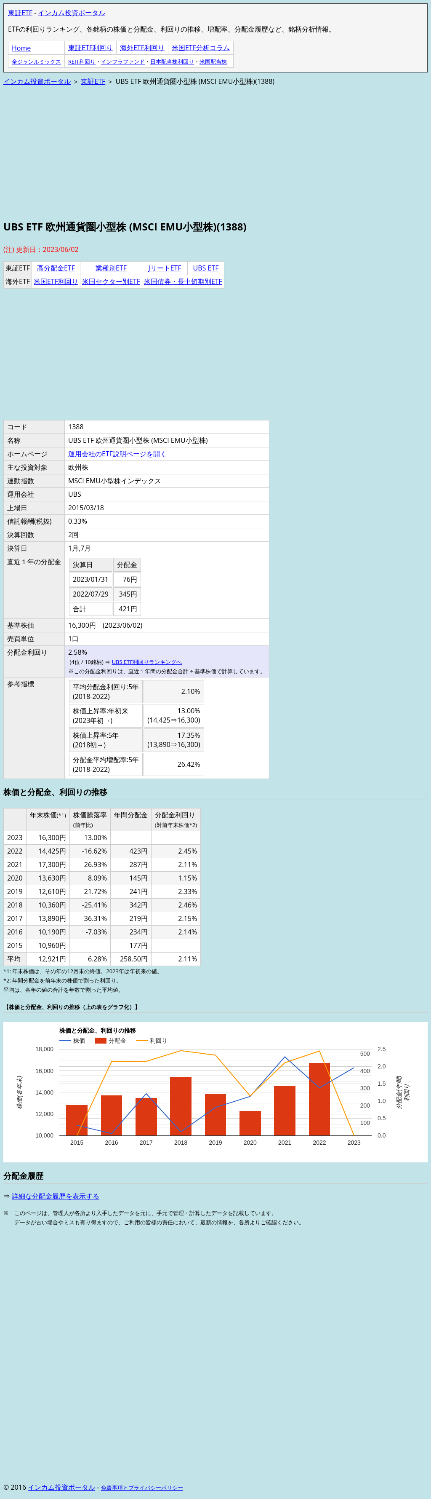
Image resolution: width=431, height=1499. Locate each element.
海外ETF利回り (142, 47)
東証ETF (20, 12)
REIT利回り (82, 61)
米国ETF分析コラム (201, 47)
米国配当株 (213, 61)
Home (21, 48)
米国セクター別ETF (111, 281)
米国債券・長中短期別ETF (183, 281)
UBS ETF (206, 268)
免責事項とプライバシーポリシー (142, 1487)
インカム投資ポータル (71, 12)
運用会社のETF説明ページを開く (117, 453)
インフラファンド (123, 61)
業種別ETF (111, 268)
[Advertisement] (215, 152)
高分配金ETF (56, 268)
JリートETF (164, 268)
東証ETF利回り (90, 47)
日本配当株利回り (172, 61)
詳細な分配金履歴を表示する (55, 1196)
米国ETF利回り (56, 281)
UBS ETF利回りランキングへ (147, 662)
